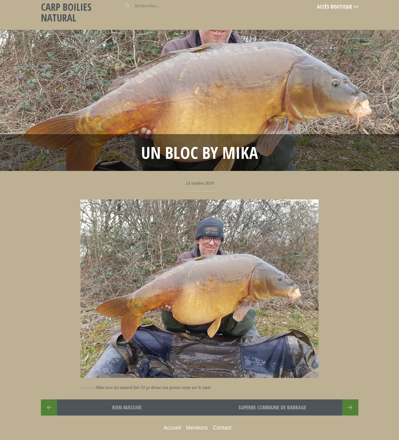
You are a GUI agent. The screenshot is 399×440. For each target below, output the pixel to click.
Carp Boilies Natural (66, 12)
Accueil (172, 428)
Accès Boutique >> (337, 6)
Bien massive (127, 407)
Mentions (197, 428)
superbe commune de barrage (272, 407)
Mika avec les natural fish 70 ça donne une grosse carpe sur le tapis (153, 387)
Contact (222, 428)
